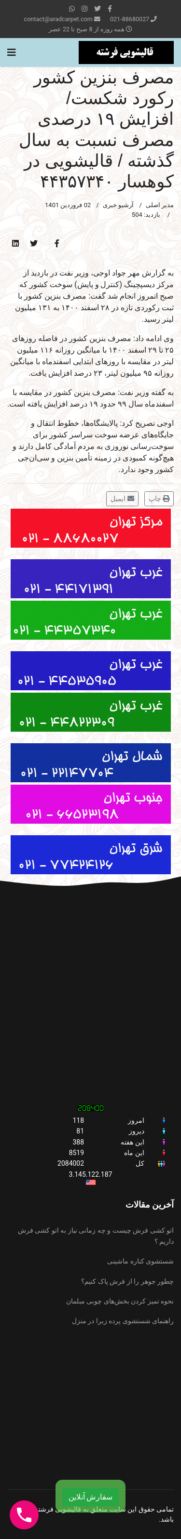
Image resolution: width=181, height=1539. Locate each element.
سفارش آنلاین (91, 1496)
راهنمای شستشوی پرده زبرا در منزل (123, 1321)
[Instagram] (84, 9)
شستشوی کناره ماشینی (140, 1261)
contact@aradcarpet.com (58, 19)
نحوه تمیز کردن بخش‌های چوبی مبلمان (120, 1301)
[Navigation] (11, 52)
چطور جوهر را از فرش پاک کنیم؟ (127, 1281)
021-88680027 (129, 19)
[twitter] (97, 9)
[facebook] (110, 9)
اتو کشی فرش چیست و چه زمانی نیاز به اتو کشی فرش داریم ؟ (96, 1235)
